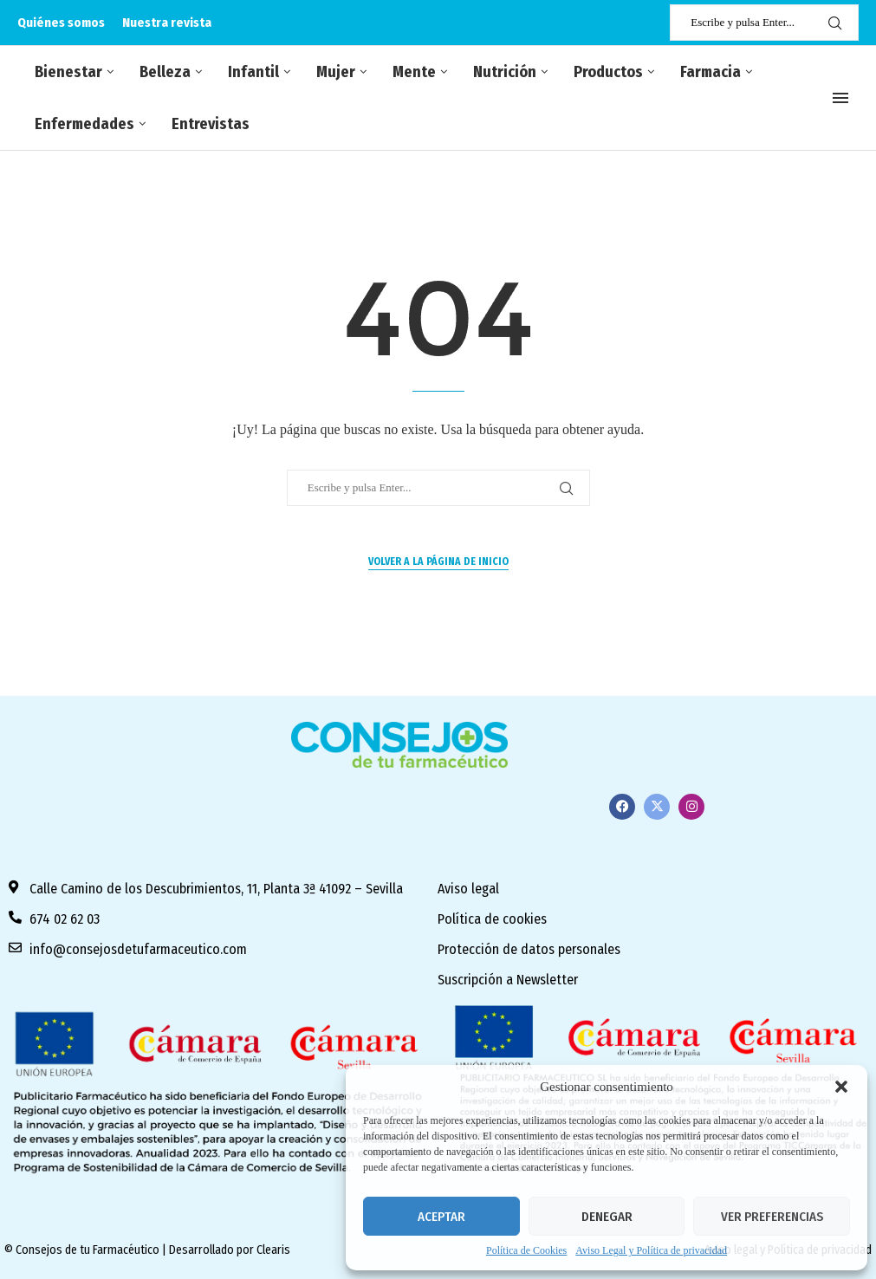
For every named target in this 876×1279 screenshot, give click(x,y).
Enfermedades (84, 123)
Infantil (253, 71)
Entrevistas (211, 123)
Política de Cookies (526, 1250)
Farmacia (710, 71)
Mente (414, 71)
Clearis (273, 1250)
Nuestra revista (166, 22)
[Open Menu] (840, 98)
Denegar (607, 1216)
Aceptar (441, 1216)
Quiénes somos (61, 22)
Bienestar (68, 71)
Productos (608, 71)
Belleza (165, 71)
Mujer (335, 71)
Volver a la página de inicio (438, 561)
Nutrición (504, 71)
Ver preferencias (772, 1216)
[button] (841, 1086)
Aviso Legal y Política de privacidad (651, 1250)
